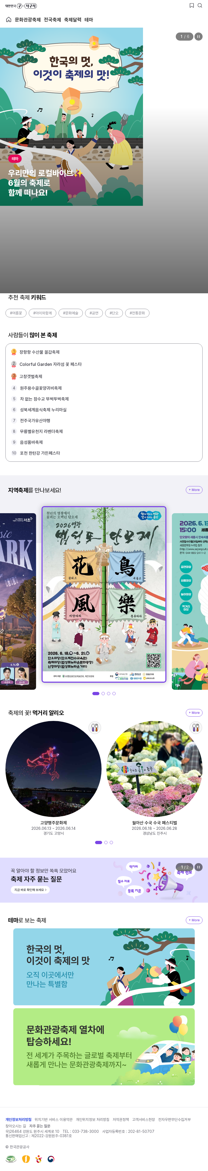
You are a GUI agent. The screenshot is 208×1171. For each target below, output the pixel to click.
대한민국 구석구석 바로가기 (21, 6)
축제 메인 (8, 19)
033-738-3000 (85, 1131)
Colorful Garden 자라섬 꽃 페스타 (51, 364)
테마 (88, 19)
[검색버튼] (200, 5)
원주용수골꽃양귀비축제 (41, 388)
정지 (198, 36)
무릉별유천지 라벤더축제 (41, 431)
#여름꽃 (16, 313)
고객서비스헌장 (143, 1119)
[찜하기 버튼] (191, 5)
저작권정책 (121, 1119)
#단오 (114, 313)
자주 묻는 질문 (39, 1126)
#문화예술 (70, 313)
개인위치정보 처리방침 (92, 1119)
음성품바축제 (31, 442)
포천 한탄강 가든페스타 (40, 453)
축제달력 (73, 19)
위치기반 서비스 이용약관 (54, 1119)
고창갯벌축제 (31, 376)
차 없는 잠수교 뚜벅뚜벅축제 (44, 399)
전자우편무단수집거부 (174, 1119)
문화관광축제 (28, 19)
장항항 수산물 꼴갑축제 (40, 352)
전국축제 (52, 19)
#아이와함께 (42, 313)
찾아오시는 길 (15, 1126)
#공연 (94, 313)
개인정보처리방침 (18, 1119)
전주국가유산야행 (35, 420)
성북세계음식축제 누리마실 (43, 409)
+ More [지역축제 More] (194, 490)
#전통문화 (137, 313)
